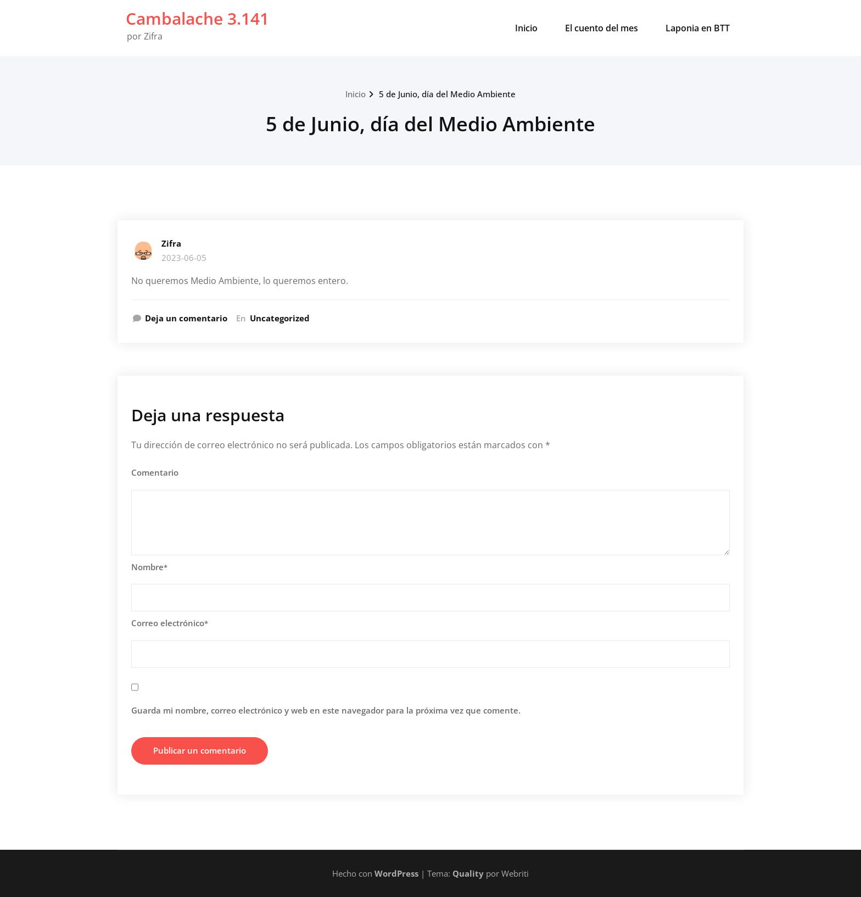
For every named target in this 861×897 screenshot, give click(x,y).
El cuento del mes (601, 28)
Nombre (149, 566)
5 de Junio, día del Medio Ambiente (447, 93)
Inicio (526, 28)
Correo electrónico (169, 622)
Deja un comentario (186, 318)
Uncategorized (280, 318)
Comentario (154, 472)
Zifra (171, 243)
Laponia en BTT (698, 28)
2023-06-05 (183, 257)
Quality (468, 873)
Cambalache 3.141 (197, 18)
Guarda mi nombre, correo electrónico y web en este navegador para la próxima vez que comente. (326, 710)
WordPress (396, 873)
